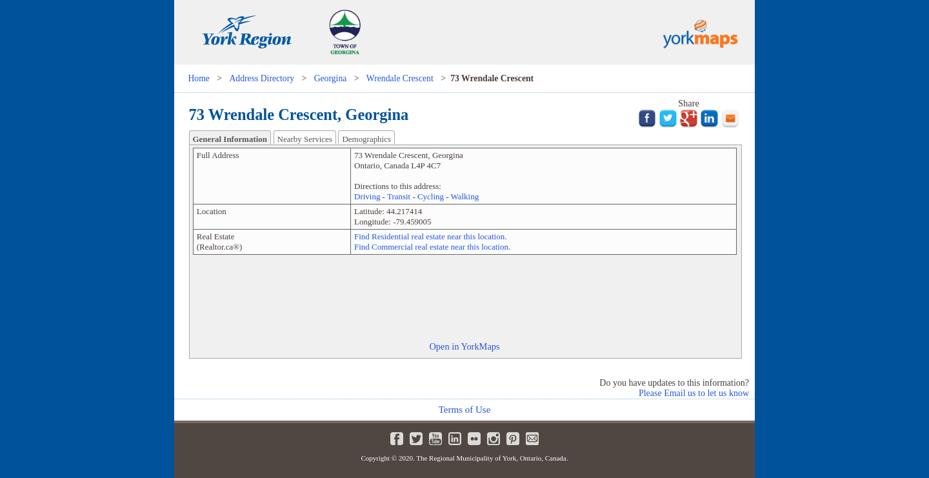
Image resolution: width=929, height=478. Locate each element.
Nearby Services (304, 139)
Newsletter (532, 438)
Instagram (493, 438)
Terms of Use (465, 409)
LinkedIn (454, 438)
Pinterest (512, 438)
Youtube (435, 438)
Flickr (474, 438)
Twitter (416, 438)
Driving (367, 196)
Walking (465, 196)
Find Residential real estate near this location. (430, 236)
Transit (398, 196)
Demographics (366, 139)
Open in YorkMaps (464, 346)
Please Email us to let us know (694, 393)
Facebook (396, 438)
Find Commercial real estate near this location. (432, 247)
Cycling (430, 196)
